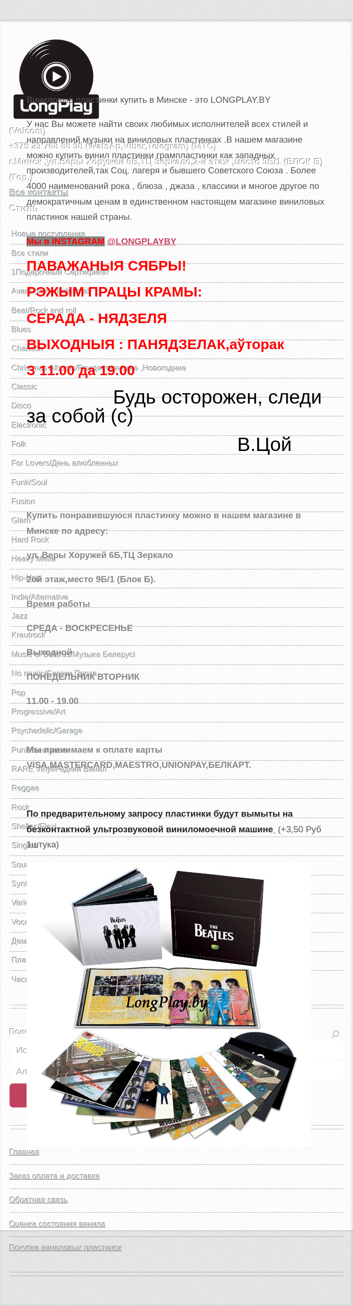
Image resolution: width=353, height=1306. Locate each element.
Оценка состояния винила (57, 1224)
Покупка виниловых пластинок (65, 1247)
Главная (24, 1152)
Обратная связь (38, 1200)
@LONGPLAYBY (141, 241)
